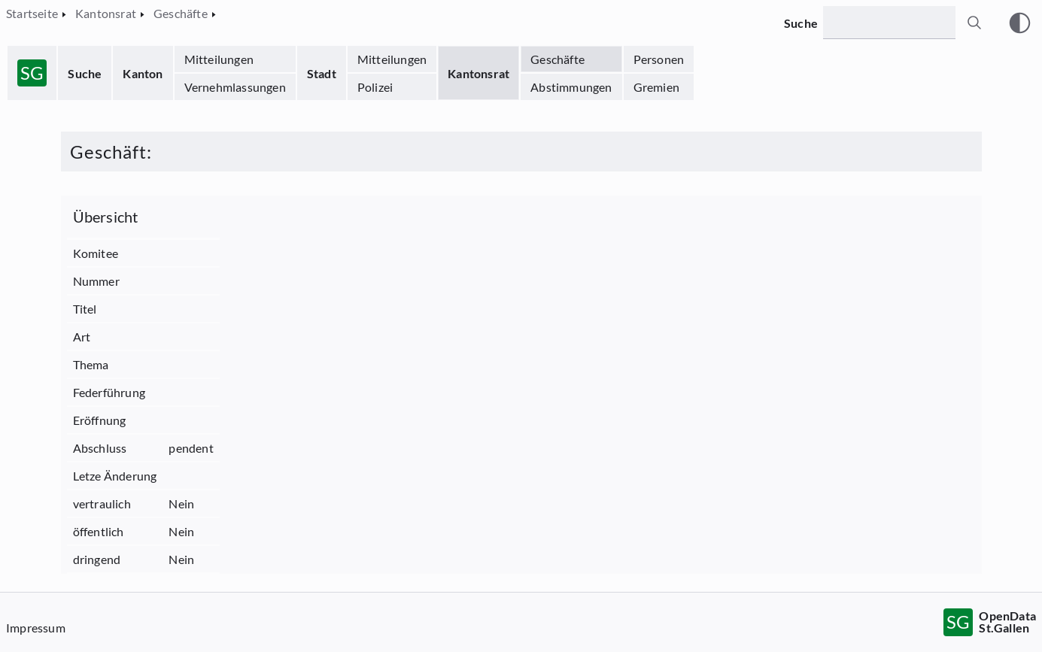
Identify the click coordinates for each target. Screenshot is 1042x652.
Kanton (143, 73)
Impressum (35, 627)
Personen (659, 59)
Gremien (656, 87)
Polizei (375, 87)
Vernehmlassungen (235, 87)
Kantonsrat (478, 73)
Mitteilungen (219, 59)
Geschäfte (557, 59)
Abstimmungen (571, 87)
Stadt (321, 73)
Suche (85, 73)
